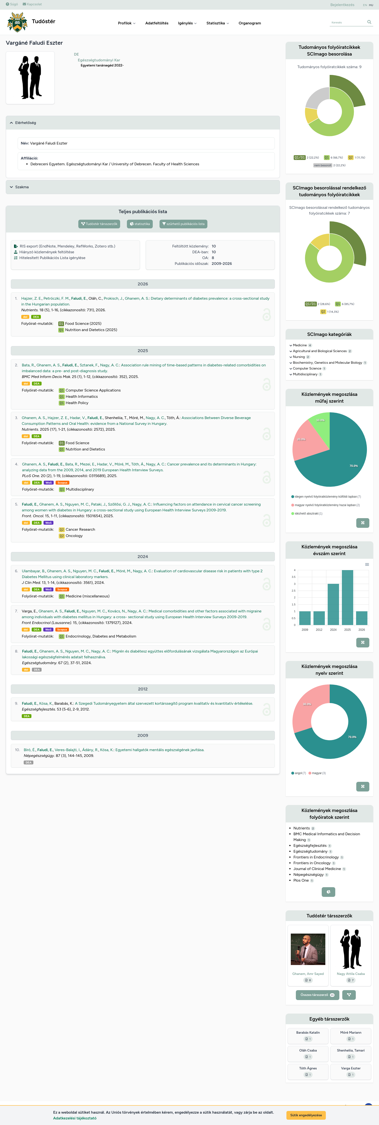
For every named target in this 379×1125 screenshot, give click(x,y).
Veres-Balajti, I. (67, 750)
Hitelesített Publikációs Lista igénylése (49, 257)
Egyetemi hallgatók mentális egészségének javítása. (159, 750)
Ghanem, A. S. (137, 298)
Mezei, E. (87, 464)
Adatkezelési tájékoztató (74, 1118)
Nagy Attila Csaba (351, 974)
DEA (36, 317)
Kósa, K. (45, 703)
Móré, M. (122, 464)
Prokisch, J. (113, 298)
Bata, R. (28, 365)
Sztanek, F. (89, 365)
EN (365, 5)
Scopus (62, 482)
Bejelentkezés (342, 4)
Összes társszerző (318, 995)
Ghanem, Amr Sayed (308, 974)
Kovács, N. (117, 611)
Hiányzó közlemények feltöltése (44, 252)
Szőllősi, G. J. (119, 504)
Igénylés (187, 23)
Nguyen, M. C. (77, 504)
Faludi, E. (79, 298)
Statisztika (217, 23)
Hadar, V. (78, 417)
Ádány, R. (90, 750)
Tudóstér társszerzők (99, 224)
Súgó (12, 4)
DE (76, 54)
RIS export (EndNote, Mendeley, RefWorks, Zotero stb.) (64, 246)
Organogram (250, 23)
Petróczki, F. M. (56, 298)
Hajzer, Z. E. (31, 298)
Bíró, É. (30, 750)
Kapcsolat (32, 4)
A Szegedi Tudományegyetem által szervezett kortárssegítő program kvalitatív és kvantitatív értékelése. (164, 703)
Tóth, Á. (137, 464)
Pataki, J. (98, 504)
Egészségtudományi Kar (99, 60)
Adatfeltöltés (156, 23)
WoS (49, 482)
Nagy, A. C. (109, 365)
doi (25, 317)
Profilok (127, 23)
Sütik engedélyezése (306, 1115)
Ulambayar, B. (33, 571)
